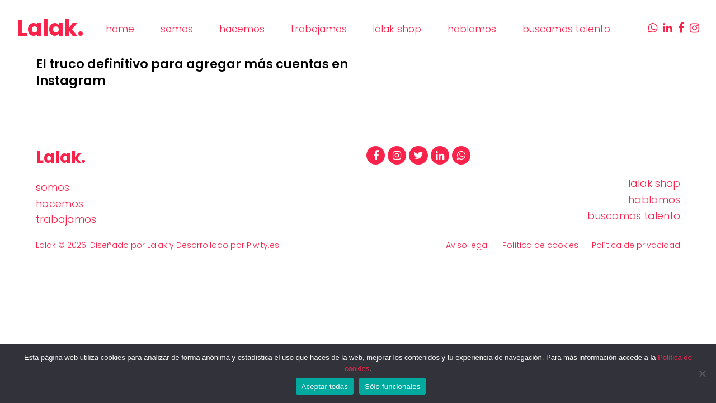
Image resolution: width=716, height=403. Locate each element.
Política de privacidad (636, 245)
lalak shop (654, 183)
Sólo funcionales (392, 386)
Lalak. (50, 28)
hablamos (654, 200)
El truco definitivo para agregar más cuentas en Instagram (192, 72)
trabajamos (66, 219)
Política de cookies (540, 245)
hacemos (59, 203)
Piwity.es (263, 245)
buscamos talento (633, 216)
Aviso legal (467, 245)
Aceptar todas (325, 386)
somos (52, 187)
